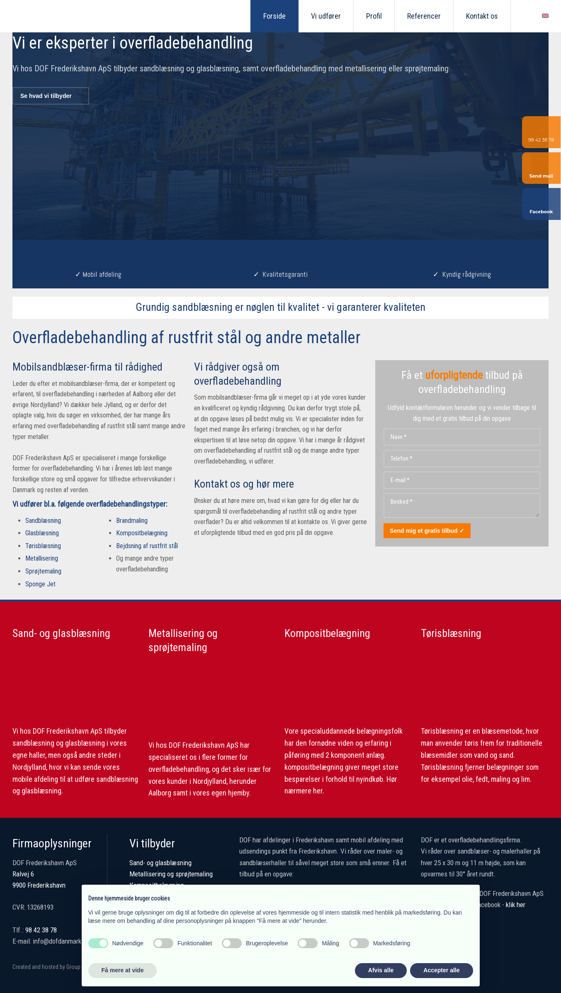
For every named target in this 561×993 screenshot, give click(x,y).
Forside (274, 16)
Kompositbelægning (142, 533)
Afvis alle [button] (380, 970)
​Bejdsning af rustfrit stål (147, 546)
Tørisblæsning (43, 546)
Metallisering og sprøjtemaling (171, 874)
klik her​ (515, 904)
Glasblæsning (42, 533)
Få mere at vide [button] (123, 970)
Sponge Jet (40, 584)
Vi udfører (326, 16)
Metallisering (41, 558)
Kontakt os (482, 16)
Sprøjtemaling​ (43, 571)
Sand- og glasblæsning (61, 633)
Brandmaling (132, 521)
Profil (374, 16)
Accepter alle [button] (441, 970)
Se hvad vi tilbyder (46, 96)
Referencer (424, 16)
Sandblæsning (43, 521)
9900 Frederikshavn (39, 885)
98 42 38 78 (41, 930)
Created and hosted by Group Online (54, 967)
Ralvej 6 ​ (23, 874)
